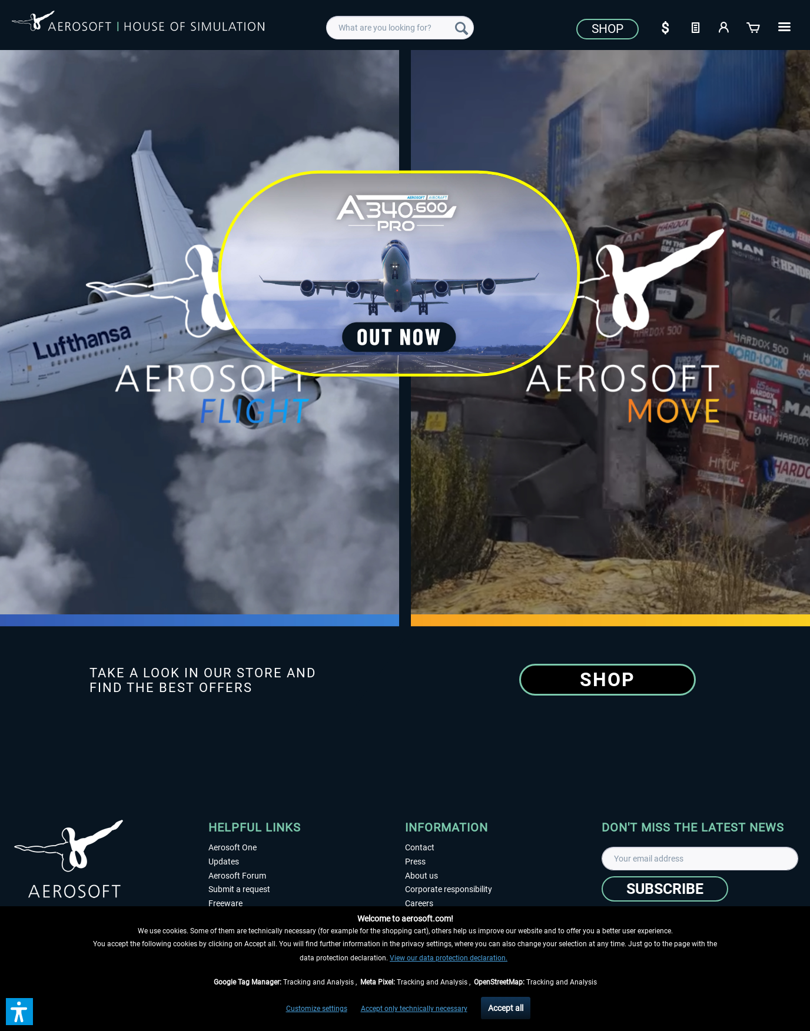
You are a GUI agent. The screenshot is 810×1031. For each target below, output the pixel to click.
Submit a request (239, 889)
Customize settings (316, 1009)
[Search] (461, 27)
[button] (19, 1011)
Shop (607, 29)
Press (415, 861)
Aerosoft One (232, 847)
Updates (223, 861)
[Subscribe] (665, 889)
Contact (419, 847)
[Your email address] (700, 858)
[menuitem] (400, 27)
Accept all (505, 1008)
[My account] (724, 26)
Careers (419, 903)
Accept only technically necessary (414, 1009)
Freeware (225, 903)
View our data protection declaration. (448, 958)
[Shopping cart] (754, 26)
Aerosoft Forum (237, 875)
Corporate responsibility (448, 889)
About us (421, 875)
